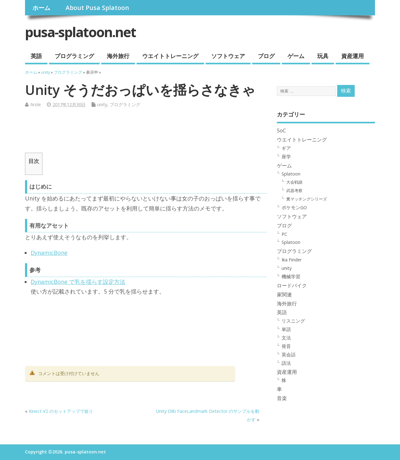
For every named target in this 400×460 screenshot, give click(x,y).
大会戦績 (294, 182)
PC (284, 234)
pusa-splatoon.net (80, 32)
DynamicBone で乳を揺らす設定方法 (78, 281)
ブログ (266, 56)
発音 (286, 346)
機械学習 (291, 276)
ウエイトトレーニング (170, 56)
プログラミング (74, 56)
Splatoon (291, 174)
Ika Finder (292, 259)
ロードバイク (292, 285)
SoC (281, 130)
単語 (286, 329)
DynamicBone (49, 252)
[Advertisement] (138, 133)
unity (102, 104)
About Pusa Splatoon (97, 7)
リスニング (293, 321)
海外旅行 (118, 56)
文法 (286, 337)
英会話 (289, 354)
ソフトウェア (228, 56)
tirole (35, 104)
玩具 (322, 56)
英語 (36, 56)
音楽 (282, 398)
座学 (286, 156)
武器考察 (294, 190)
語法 (286, 363)
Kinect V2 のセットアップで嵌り (61, 411)
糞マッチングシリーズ (306, 199)
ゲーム (296, 56)
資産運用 (352, 56)
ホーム (41, 7)
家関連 (284, 294)
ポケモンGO (294, 207)
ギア (286, 148)
